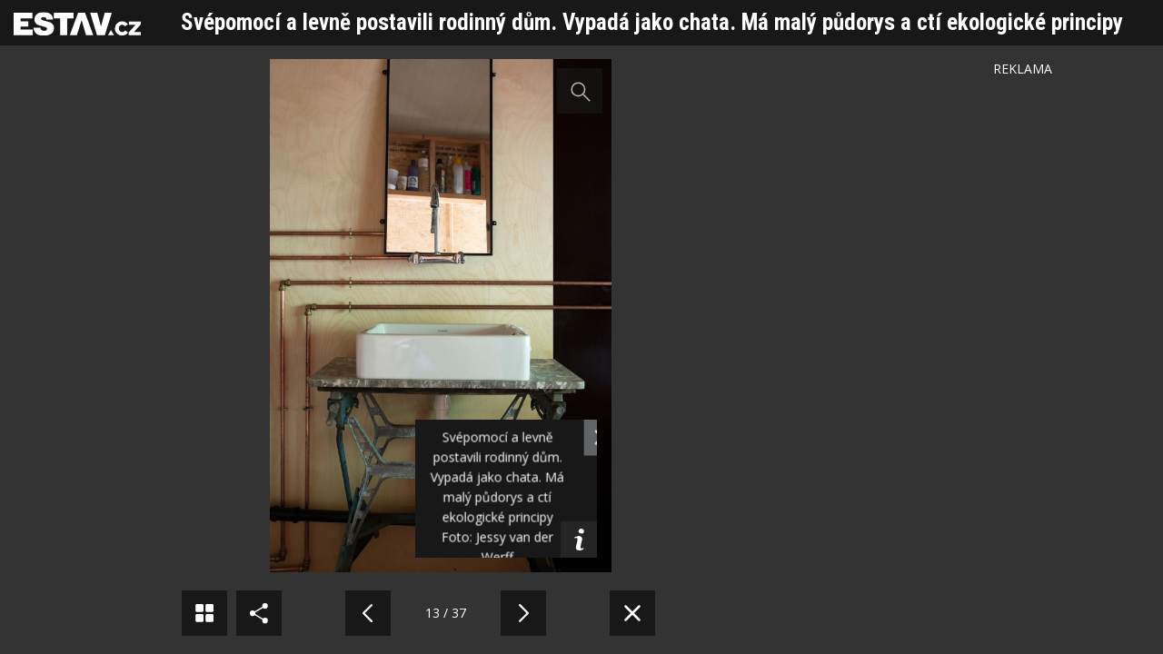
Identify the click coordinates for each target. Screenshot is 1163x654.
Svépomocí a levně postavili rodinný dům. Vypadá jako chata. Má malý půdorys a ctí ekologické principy (652, 22)
